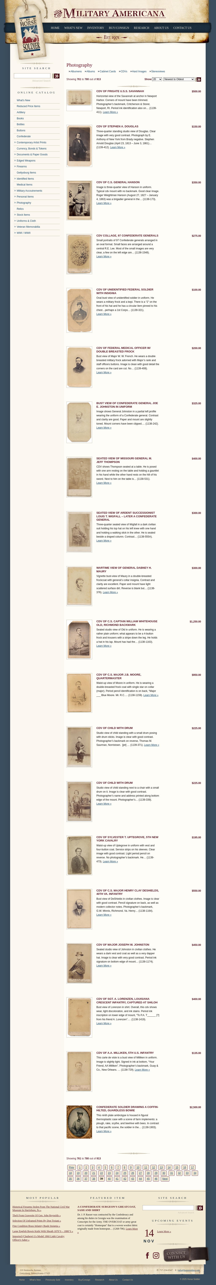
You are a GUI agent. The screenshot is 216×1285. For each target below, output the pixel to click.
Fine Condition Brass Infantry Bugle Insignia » (36, 1226)
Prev (71, 1167)
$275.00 (196, 235)
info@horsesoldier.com (189, 1270)
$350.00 (196, 182)
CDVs (124, 71)
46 (156, 1178)
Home (55, 28)
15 (177, 1167)
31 (171, 1173)
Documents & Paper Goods (32, 154)
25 (124, 1173)
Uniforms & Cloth (26, 220)
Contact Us (182, 28)
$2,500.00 (195, 1107)
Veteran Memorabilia (28, 226)
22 (101, 1173)
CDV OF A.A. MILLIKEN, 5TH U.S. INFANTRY (125, 1052)
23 (109, 1173)
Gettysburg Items (26, 172)
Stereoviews (158, 71)
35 (70, 1178)
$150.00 (196, 126)
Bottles (20, 124)
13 (161, 1167)
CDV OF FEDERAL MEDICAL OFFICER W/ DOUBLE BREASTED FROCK (123, 349)
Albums (90, 71)
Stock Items (23, 214)
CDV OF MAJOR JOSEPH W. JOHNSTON (122, 944)
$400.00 (196, 458)
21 (93, 1173)
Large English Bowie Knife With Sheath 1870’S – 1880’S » (42, 1231)
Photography (24, 202)
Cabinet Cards (108, 71)
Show (148, 79)
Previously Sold (53, 1280)
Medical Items (24, 184)
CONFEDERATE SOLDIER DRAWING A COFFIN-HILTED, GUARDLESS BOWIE (127, 1108)
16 (184, 1167)
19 (78, 1173)
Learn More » (110, 112)
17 (192, 1167)
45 (148, 1178)
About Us (161, 28)
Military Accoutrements (29, 190)
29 (156, 1173)
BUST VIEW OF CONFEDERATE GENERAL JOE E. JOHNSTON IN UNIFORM (127, 405)
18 (70, 1173)
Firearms (22, 166)
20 (86, 1173)
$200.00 (196, 348)
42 (124, 1178)
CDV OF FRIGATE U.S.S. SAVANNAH (120, 91)
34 (195, 1173)
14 (169, 1167)
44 (140, 1178)
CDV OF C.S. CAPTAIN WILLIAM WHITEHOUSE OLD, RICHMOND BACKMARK (126, 623)
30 (163, 1173)
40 (109, 1178)
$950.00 (196, 674)
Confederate (24, 136)
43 (132, 1178)
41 (117, 1178)
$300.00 (196, 513)
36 (78, 1178)
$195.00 (196, 837)
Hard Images (139, 71)
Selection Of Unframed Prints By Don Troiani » (36, 1220)
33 (187, 1173)
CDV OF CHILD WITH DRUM (114, 728)
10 (137, 1167)
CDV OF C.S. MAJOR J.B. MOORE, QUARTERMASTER (118, 676)
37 (86, 1178)
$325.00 (196, 403)
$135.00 (196, 1053)
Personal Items (25, 196)
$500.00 (196, 91)
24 (117, 1173)
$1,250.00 (195, 621)
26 (132, 1173)
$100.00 (196, 289)
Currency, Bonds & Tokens (31, 148)
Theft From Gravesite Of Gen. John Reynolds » (36, 1215)
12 (153, 1167)
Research (141, 28)
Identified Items (25, 178)
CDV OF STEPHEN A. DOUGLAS (117, 126)
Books (20, 118)
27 (140, 1173)
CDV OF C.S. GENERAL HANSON (118, 182)
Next (165, 1178)
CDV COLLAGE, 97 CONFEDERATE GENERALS (127, 235)
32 (179, 1173)
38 (93, 1178)
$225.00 (196, 728)
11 (145, 1167)
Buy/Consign (119, 28)
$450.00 (196, 945)
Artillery (21, 112)
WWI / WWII (23, 232)
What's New (73, 28)
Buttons (21, 130)
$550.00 (196, 890)
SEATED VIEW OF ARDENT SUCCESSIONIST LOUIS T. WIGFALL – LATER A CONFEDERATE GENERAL (126, 516)
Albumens (76, 71)
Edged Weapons (26, 160)
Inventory (95, 28)
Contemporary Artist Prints (31, 142)
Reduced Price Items (28, 106)
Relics (20, 208)
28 (148, 1173)
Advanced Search (41, 80)
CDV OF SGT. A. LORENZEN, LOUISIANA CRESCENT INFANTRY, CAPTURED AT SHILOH (127, 1000)
